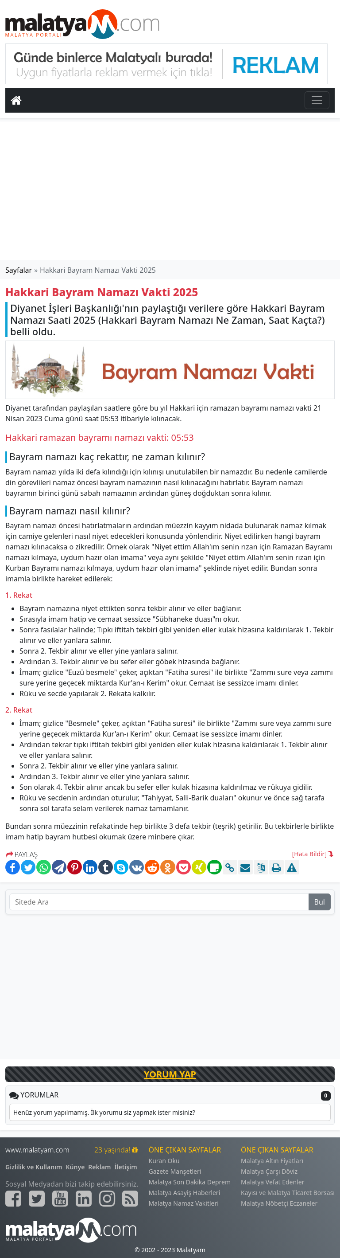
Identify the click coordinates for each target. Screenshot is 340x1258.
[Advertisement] (170, 191)
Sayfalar (18, 270)
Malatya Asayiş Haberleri (184, 1192)
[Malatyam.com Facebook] (13, 1198)
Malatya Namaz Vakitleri (184, 1203)
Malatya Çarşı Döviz (269, 1171)
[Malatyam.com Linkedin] (84, 1198)
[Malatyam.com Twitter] (37, 1198)
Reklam (99, 1167)
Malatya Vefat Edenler (272, 1182)
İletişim (125, 1167)
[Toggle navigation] (317, 100)
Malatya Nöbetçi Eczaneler (279, 1203)
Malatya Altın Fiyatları (272, 1160)
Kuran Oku (164, 1160)
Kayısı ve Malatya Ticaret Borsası (288, 1192)
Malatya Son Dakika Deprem (190, 1182)
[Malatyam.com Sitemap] (130, 1198)
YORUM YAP (170, 1074)
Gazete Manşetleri (175, 1171)
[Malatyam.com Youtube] (60, 1198)
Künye (75, 1167)
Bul (319, 902)
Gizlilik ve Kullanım (33, 1167)
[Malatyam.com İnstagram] (107, 1198)
